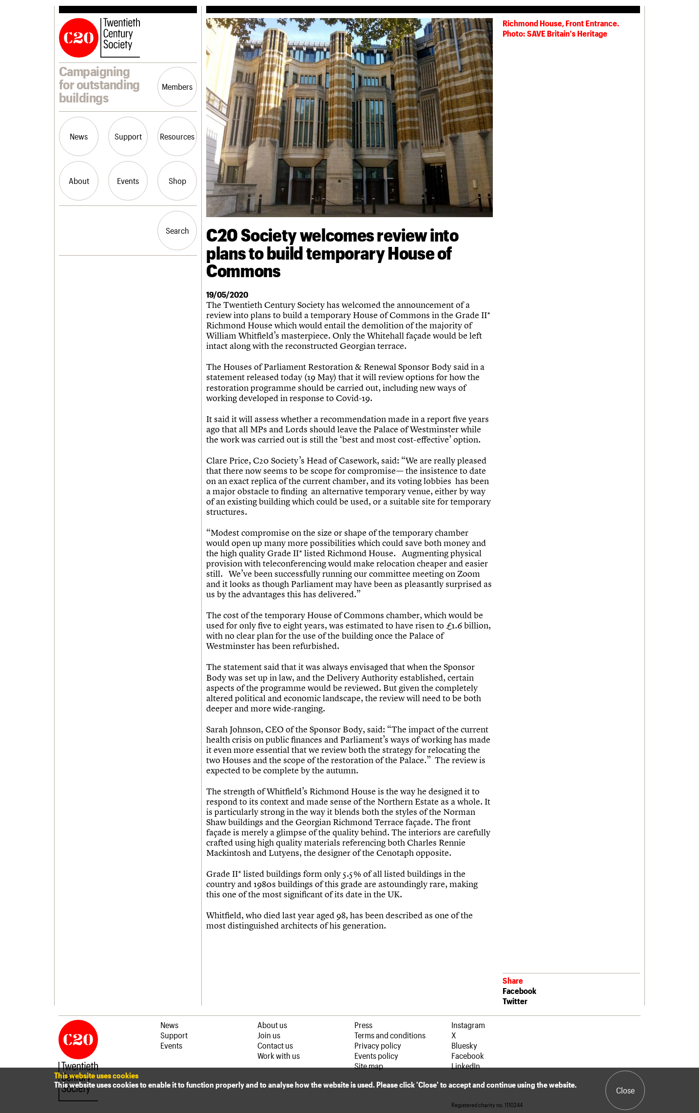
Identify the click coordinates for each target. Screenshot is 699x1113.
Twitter (515, 1001)
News (79, 136)
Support (128, 136)
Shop (177, 180)
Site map (368, 1066)
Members (177, 86)
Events (128, 180)
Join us (268, 1035)
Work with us (278, 1055)
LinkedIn (465, 1066)
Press (363, 1025)
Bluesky (464, 1045)
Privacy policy (377, 1045)
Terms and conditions (390, 1035)
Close (625, 1090)
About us (272, 1025)
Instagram (468, 1025)
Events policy (376, 1055)
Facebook (519, 990)
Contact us (275, 1045)
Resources (177, 136)
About (79, 180)
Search (177, 230)
